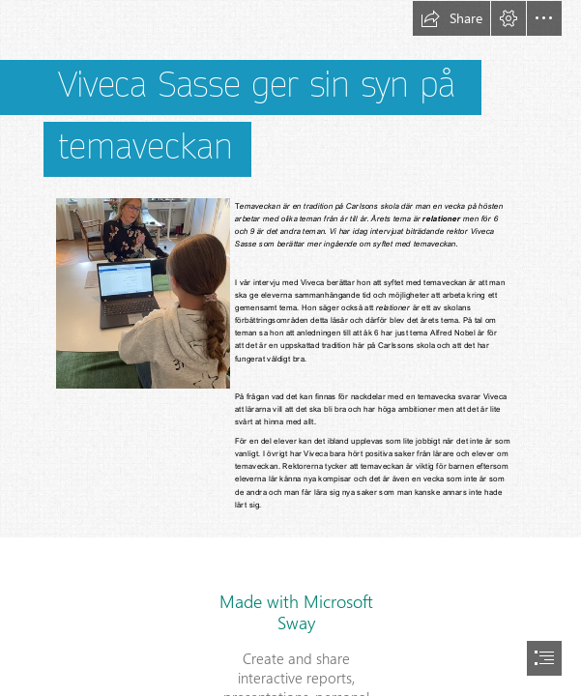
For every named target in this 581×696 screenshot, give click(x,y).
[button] (451, 18)
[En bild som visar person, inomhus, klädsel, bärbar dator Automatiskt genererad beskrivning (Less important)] (142, 292)
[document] (290, 348)
